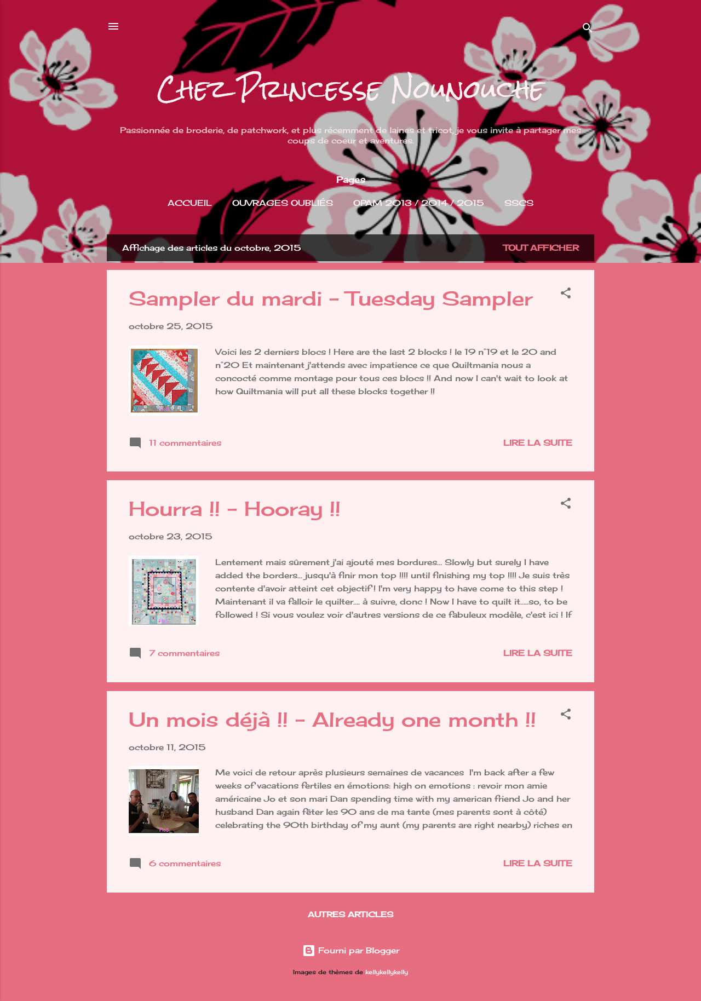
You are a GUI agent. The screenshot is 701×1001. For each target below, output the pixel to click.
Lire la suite (537, 443)
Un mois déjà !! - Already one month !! (332, 719)
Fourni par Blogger (350, 950)
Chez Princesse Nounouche (350, 88)
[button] (565, 294)
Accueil (190, 203)
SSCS (518, 203)
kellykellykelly (386, 972)
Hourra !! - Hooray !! (235, 509)
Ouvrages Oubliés (282, 203)
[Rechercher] (587, 30)
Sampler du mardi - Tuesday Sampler (331, 298)
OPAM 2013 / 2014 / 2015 (418, 203)
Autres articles (350, 914)
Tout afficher (541, 248)
